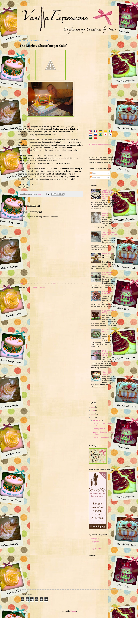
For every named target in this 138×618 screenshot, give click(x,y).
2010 (93, 414)
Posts (93, 173)
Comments (95, 178)
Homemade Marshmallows (107, 214)
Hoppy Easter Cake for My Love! (109, 312)
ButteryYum (95, 539)
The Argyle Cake (99, 429)
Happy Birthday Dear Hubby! (107, 274)
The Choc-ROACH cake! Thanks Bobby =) (109, 234)
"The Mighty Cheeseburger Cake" (105, 437)
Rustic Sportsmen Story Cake (108, 331)
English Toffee (96, 549)
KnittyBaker (95, 542)
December (97, 420)
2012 (93, 407)
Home (55, 283)
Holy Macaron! (107, 253)
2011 (93, 410)
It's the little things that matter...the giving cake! (109, 353)
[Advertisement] (103, 82)
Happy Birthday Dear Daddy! (107, 293)
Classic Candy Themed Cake (107, 373)
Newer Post (23, 283)
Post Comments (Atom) (36, 287)
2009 (93, 417)
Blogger (73, 611)
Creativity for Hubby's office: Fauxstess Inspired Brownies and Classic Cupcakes (109, 194)
